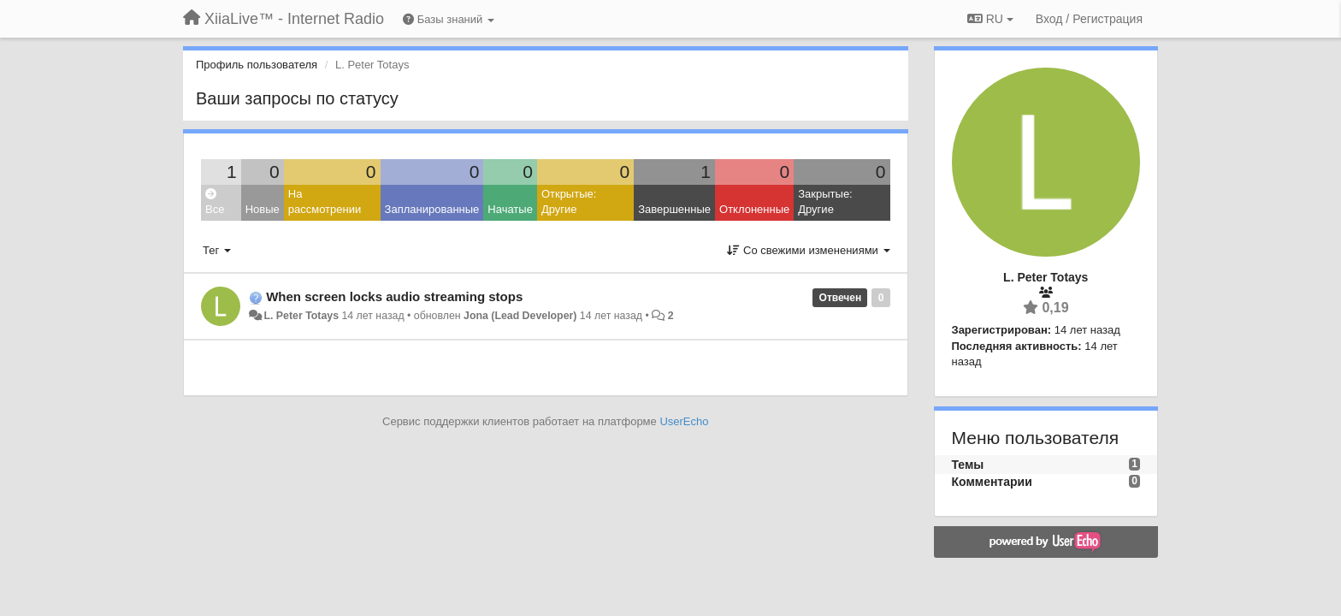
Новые (262, 209)
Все (214, 202)
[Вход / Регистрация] (1089, 18)
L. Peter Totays (301, 316)
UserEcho (683, 421)
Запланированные (432, 209)
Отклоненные (754, 209)
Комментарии (992, 482)
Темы (968, 464)
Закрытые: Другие (825, 201)
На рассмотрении (324, 201)
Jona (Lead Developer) (520, 316)
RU (990, 19)
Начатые (510, 209)
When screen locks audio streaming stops (394, 296)
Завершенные (674, 209)
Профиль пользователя (256, 64)
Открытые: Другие (568, 201)
